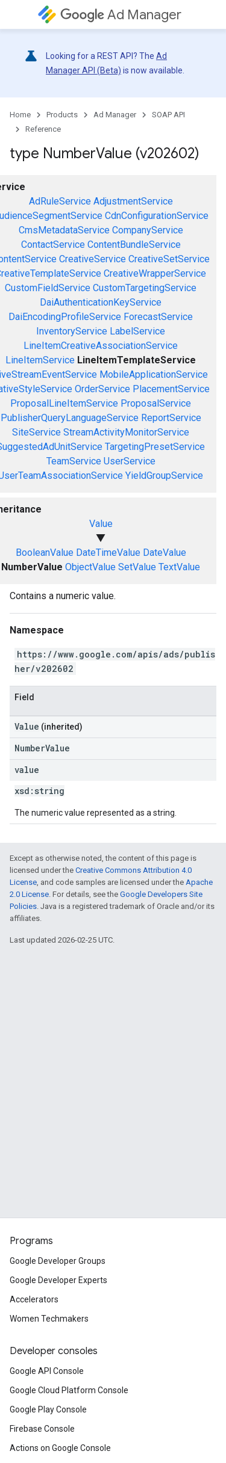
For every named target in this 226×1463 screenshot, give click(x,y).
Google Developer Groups (57, 1261)
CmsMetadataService (64, 230)
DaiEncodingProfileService (64, 316)
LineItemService (40, 360)
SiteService (36, 432)
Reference (43, 129)
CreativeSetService (169, 259)
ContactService (53, 244)
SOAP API (168, 114)
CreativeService (92, 259)
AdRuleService (60, 201)
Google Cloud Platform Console (69, 1390)
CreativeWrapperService (155, 273)
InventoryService (71, 331)
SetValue (137, 567)
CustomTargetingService (144, 288)
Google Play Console (48, 1409)
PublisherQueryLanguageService (70, 418)
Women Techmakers (49, 1318)
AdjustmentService (133, 201)
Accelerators (34, 1299)
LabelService (137, 331)
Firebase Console (42, 1429)
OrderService (102, 389)
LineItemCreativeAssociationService (101, 345)
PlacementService (171, 389)
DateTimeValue (108, 552)
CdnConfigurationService (157, 215)
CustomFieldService (47, 288)
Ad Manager (120, 15)
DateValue (164, 552)
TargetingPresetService (155, 446)
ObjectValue (90, 567)
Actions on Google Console (60, 1448)
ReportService (171, 418)
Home (20, 114)
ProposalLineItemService (64, 403)
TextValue (179, 567)
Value (101, 523)
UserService (129, 461)
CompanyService (147, 230)
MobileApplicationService (153, 374)
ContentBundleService (134, 244)
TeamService (73, 461)
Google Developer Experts (58, 1280)
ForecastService (158, 316)
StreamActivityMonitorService (126, 432)
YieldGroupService (164, 475)
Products (62, 114)
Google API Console (47, 1371)
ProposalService (156, 403)
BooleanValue (45, 552)
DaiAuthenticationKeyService (101, 302)
